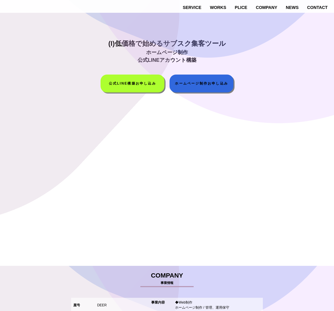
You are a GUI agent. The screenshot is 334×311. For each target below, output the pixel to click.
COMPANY (266, 7)
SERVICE (192, 7)
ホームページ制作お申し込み (201, 83)
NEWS (292, 7)
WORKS (218, 7)
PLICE (241, 7)
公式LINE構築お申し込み (132, 83)
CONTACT (317, 7)
